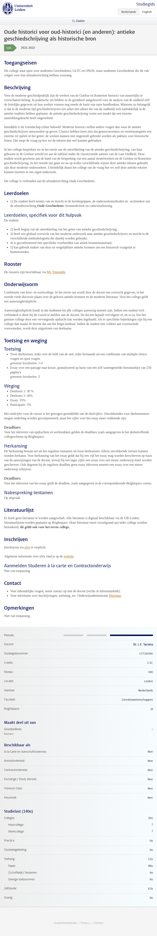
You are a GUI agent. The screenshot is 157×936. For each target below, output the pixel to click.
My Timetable (56, 272)
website (69, 556)
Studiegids (145, 4)
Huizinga (115, 595)
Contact (98, 923)
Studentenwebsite (65, 923)
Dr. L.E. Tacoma (143, 644)
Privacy (85, 923)
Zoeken (80, 21)
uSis (27, 547)
